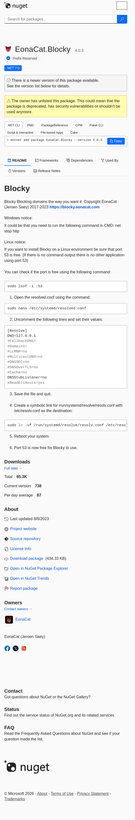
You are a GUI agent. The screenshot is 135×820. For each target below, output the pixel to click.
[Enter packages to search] (60, 19)
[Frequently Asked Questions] (9, 727)
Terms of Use (62, 794)
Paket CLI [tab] (96, 125)
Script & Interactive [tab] (20, 132)
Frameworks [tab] (46, 160)
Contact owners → (18, 609)
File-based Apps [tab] (52, 132)
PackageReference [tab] (54, 125)
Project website (23, 529)
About (42, 794)
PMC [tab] (30, 125)
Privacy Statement (93, 794)
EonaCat (22, 619)
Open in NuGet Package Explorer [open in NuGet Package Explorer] (39, 568)
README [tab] (17, 160)
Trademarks (14, 799)
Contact (13, 691)
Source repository (25, 539)
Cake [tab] (74, 132)
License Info (20, 549)
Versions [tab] (17, 170)
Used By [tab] (109, 160)
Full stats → (13, 468)
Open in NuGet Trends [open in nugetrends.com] (29, 578)
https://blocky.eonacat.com (74, 207)
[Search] (122, 19)
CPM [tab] (78, 125)
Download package (26, 558)
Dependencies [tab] (80, 160)
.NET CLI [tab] (13, 125)
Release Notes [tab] (47, 170)
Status (11, 709)
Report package (24, 588)
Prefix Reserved (25, 58)
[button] (116, 141)
